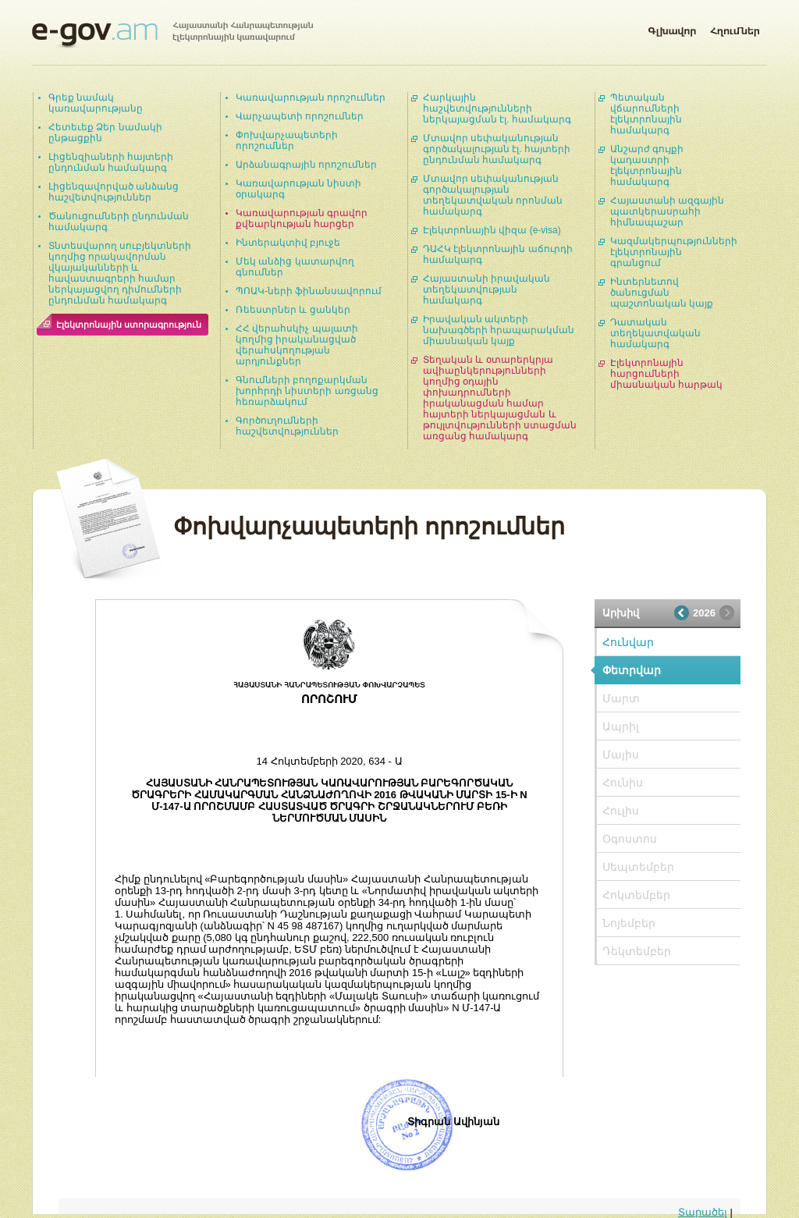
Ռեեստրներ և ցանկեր (293, 309)
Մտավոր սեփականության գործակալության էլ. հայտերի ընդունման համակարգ (496, 149)
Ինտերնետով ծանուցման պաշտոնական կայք (661, 292)
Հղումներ (735, 28)
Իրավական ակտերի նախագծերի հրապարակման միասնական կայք (498, 330)
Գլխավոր (672, 28)
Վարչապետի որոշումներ (300, 116)
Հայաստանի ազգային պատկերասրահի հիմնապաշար (667, 211)
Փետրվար (631, 670)
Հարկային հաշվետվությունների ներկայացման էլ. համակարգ (497, 108)
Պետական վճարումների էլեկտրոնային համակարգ (646, 114)
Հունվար (628, 642)
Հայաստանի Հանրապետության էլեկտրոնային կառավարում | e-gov (172, 35)
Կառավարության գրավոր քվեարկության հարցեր (302, 218)
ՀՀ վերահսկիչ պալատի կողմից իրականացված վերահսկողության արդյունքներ (297, 345)
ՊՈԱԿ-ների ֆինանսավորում (309, 291)
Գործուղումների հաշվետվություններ (287, 426)
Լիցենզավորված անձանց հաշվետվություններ (113, 192)
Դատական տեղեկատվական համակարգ (655, 333)
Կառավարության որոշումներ (310, 97)
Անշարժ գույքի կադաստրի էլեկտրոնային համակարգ (647, 165)
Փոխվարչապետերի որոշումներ (287, 140)
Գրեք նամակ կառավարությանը (95, 103)
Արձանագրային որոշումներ (306, 164)
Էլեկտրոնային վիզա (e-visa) (492, 230)
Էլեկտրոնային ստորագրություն (128, 324)
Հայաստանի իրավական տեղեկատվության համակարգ (486, 289)
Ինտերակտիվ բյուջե (288, 242)
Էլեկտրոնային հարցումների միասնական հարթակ (666, 373)
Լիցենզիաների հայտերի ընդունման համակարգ (110, 162)
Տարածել (702, 1212)
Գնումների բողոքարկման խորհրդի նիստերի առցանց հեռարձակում (307, 391)
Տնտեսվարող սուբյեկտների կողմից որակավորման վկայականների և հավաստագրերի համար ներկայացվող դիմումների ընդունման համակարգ (119, 273)
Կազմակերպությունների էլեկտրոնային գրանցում (673, 252)
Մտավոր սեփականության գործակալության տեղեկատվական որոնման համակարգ (493, 195)
